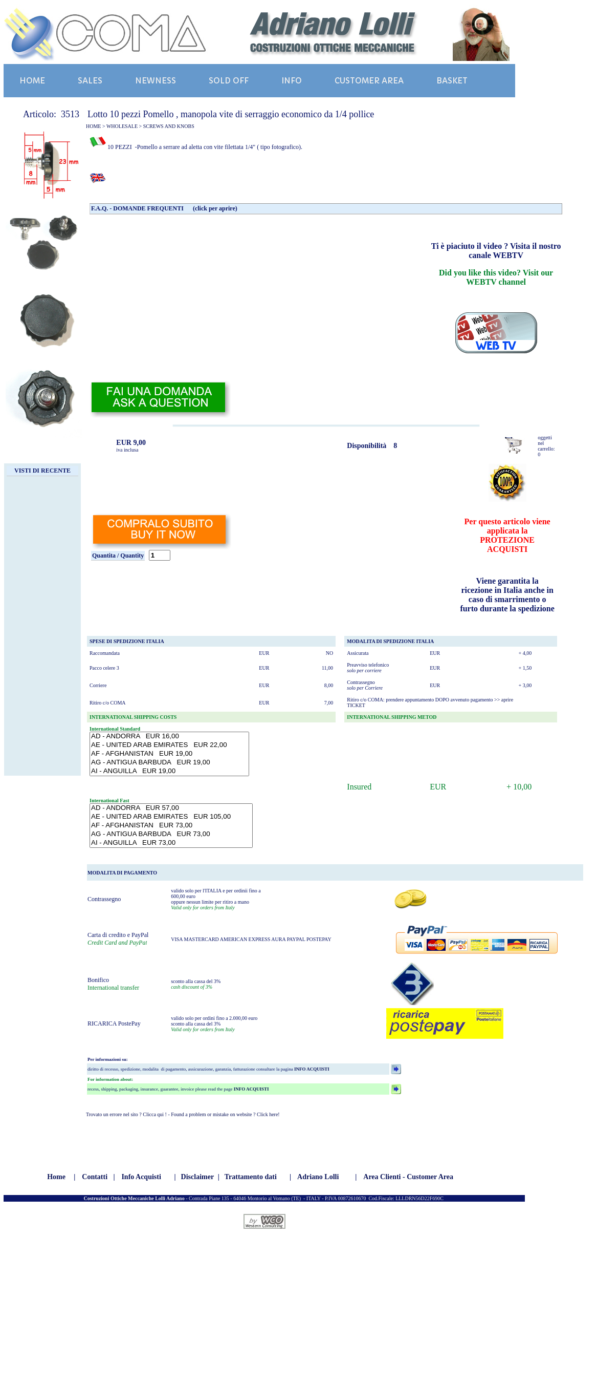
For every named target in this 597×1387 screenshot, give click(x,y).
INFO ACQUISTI (311, 1069)
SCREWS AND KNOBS (168, 126)
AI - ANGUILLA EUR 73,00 (171, 843)
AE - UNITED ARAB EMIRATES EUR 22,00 (169, 745)
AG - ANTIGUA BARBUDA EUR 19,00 (169, 762)
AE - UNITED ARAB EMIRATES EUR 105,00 (171, 817)
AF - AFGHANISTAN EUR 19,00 (169, 754)
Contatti (94, 1177)
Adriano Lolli (318, 1177)
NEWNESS (155, 81)
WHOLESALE (122, 126)
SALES (90, 81)
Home (56, 1177)
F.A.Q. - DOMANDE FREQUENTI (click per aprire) (164, 208)
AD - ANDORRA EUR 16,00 (169, 736)
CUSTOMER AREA (369, 81)
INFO (291, 81)
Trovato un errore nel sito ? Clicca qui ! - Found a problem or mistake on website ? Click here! (183, 1114)
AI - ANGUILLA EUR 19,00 (169, 771)
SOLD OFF (229, 81)
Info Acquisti (141, 1177)
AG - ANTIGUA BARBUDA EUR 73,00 (171, 834)
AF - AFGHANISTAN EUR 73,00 (171, 825)
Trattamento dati (251, 1177)
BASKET (452, 81)
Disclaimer (197, 1177)
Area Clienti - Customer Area (408, 1177)
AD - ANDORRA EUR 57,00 (171, 808)
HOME (32, 81)
